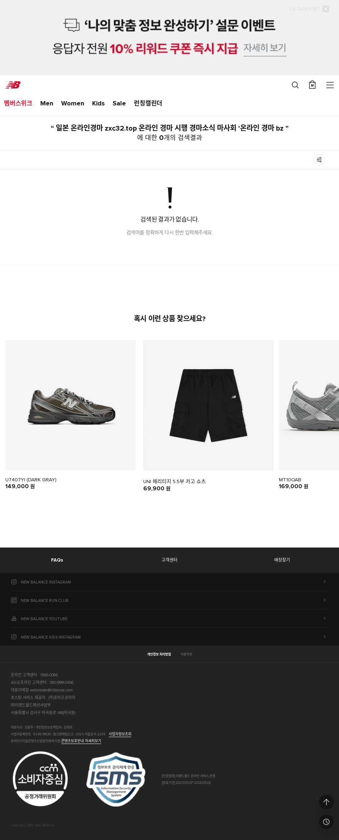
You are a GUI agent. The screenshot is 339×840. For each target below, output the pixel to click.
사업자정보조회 (120, 734)
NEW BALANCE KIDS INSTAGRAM (51, 637)
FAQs (57, 560)
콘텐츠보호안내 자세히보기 (81, 741)
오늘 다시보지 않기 (304, 9)
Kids (98, 103)
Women (72, 103)
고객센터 (169, 560)
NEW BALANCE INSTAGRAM (46, 582)
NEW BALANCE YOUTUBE (44, 619)
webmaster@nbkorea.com (51, 690)
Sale (119, 103)
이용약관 (186, 654)
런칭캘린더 (148, 104)
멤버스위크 (18, 104)
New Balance (13, 84)
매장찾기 (282, 560)
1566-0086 (49, 675)
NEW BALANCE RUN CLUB (44, 601)
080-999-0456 (61, 683)
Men (46, 103)
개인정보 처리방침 (159, 654)
